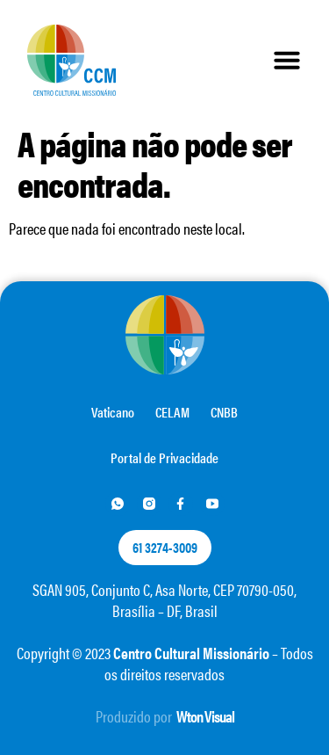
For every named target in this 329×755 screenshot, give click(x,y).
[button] (287, 60)
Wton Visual (205, 716)
